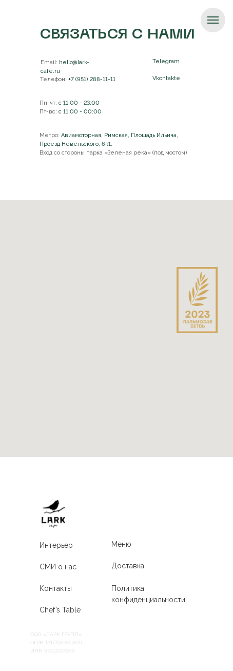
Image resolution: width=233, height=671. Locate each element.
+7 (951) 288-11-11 (77, 79)
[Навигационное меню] (213, 20)
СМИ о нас (58, 567)
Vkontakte (166, 78)
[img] (53, 514)
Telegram (166, 61)
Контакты (56, 588)
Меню (121, 544)
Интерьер (56, 545)
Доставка (127, 566)
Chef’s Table (60, 610)
